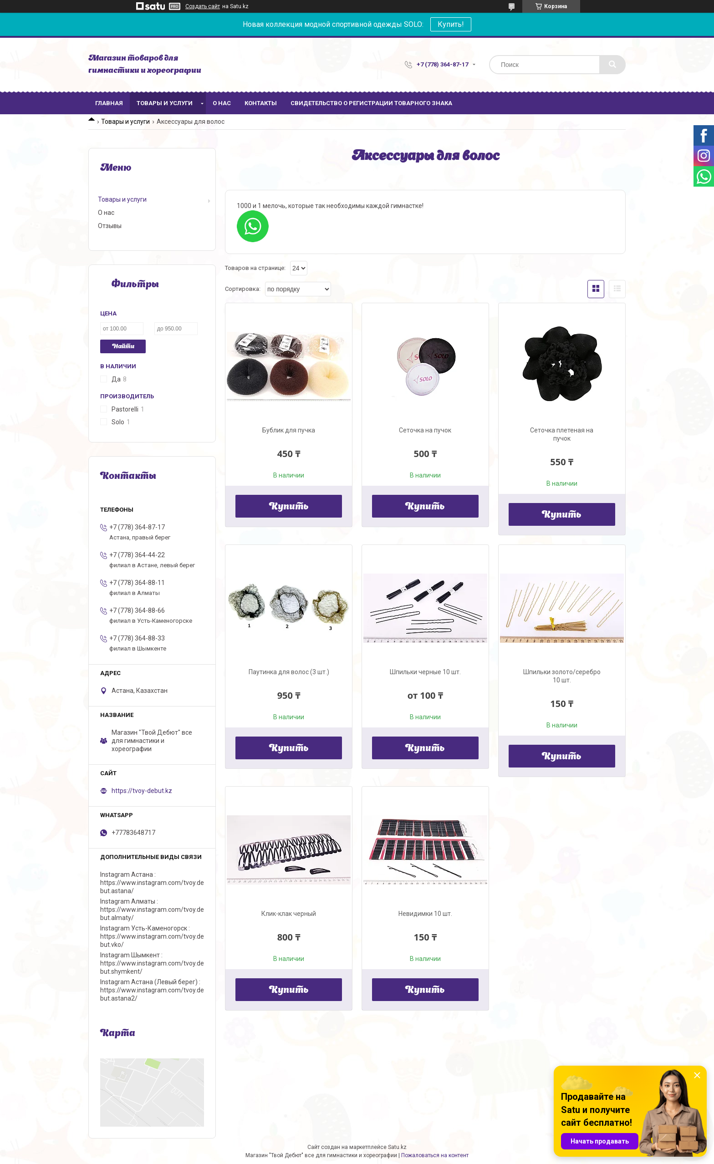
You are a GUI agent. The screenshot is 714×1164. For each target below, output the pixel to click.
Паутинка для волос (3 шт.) (289, 672)
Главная (109, 103)
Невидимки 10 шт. (425, 913)
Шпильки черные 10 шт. (425, 672)
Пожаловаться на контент (435, 1155)
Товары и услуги (165, 103)
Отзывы (110, 225)
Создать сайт (202, 6)
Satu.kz (397, 1147)
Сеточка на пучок (425, 430)
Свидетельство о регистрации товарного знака (371, 103)
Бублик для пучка (288, 430)
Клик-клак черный (288, 913)
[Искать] (612, 64)
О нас (222, 103)
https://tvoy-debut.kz (142, 790)
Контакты (261, 103)
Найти (123, 347)
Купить (289, 507)
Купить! (451, 24)
